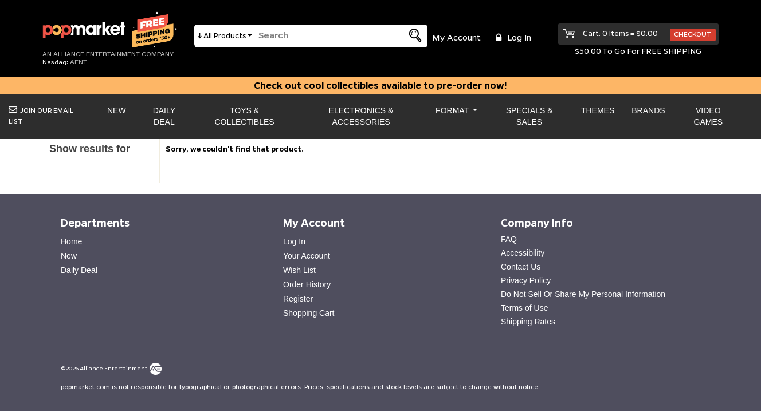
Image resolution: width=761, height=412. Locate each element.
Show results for (89, 148)
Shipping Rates (528, 321)
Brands (648, 110)
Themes (597, 110)
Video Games (708, 116)
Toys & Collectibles (244, 116)
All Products (224, 36)
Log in (511, 38)
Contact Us (520, 266)
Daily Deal (164, 116)
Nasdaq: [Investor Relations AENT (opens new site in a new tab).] (64, 62)
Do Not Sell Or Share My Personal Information (583, 294)
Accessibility (522, 253)
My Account (456, 38)
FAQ (509, 239)
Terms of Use (524, 307)
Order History (307, 284)
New (116, 110)
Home (71, 241)
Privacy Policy (526, 280)
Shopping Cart (309, 313)
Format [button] (453, 110)
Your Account (306, 255)
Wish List (299, 270)
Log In (294, 241)
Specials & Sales (529, 116)
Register (298, 298)
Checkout (693, 34)
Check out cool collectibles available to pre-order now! (380, 86)
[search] (323, 36)
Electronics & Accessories (361, 116)
